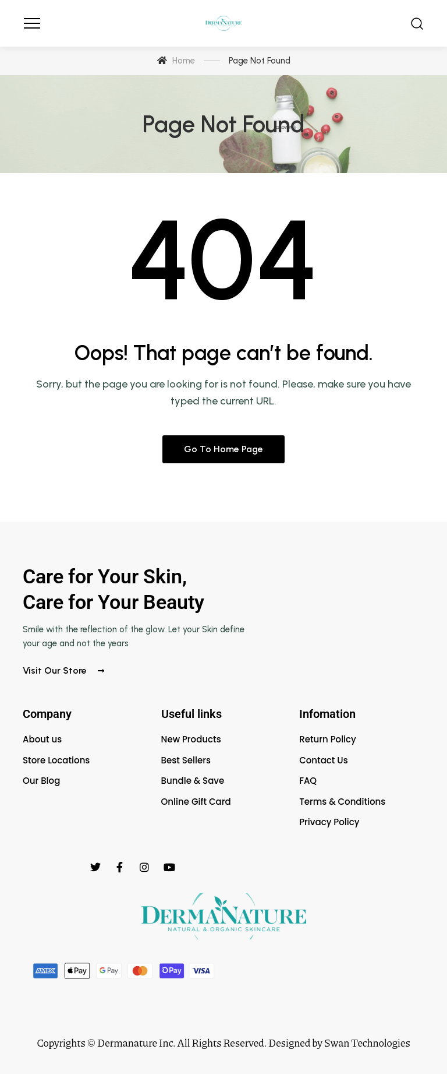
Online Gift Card (196, 801)
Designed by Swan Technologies (339, 1042)
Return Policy (327, 739)
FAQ (308, 780)
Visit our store (63, 670)
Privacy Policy (329, 822)
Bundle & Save (193, 780)
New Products (191, 739)
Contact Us (323, 760)
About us (42, 739)
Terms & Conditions (342, 801)
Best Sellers (186, 760)
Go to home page (223, 449)
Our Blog (41, 780)
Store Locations (56, 760)
